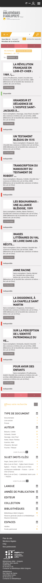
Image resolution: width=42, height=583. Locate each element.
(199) (21, 481)
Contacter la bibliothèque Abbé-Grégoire (17, 568)
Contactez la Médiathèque (12, 578)
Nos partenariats (9, 547)
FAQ (4, 544)
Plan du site (7, 538)
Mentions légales (9, 541)
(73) (20, 452)
